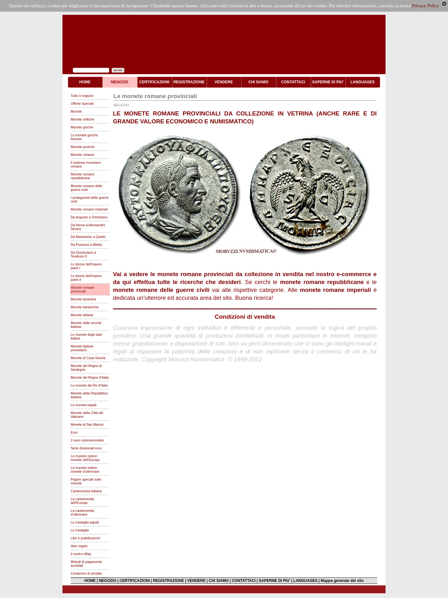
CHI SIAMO (219, 580)
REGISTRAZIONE (168, 580)
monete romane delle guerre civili (161, 290)
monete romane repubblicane (322, 282)
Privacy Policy (425, 5)
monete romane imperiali (335, 290)
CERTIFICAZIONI (135, 580)
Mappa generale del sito (342, 580)
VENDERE (196, 580)
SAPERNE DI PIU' (274, 580)
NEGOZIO (107, 580)
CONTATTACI (244, 580)
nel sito (118, 70)
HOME (90, 580)
